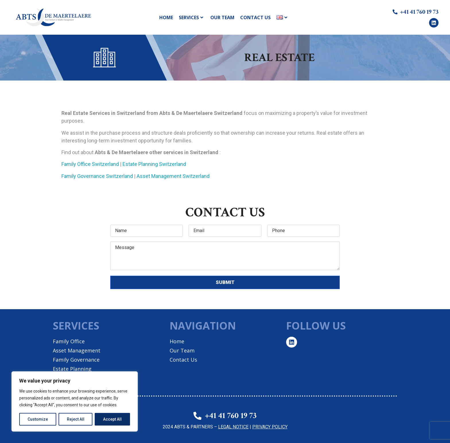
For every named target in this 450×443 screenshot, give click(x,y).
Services (191, 17)
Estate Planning (72, 368)
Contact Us (255, 17)
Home (166, 17)
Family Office (69, 341)
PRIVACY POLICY (270, 427)
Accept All (112, 419)
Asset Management (76, 350)
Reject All (75, 419)
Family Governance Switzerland (97, 176)
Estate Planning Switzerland (154, 164)
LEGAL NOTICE (233, 427)
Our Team (222, 17)
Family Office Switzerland (90, 164)
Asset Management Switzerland (173, 176)
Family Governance (76, 359)
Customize (38, 419)
